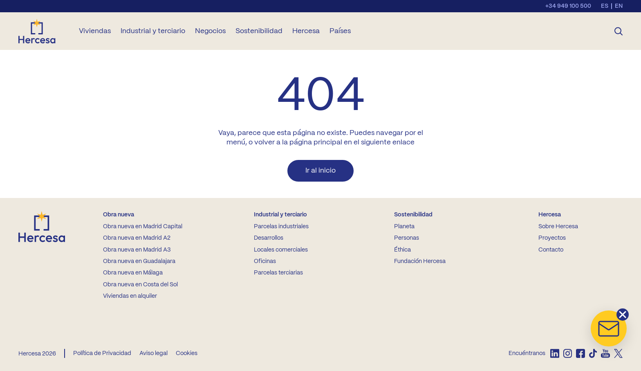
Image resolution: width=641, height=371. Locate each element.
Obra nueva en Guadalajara (139, 261)
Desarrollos (268, 238)
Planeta (404, 226)
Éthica (402, 250)
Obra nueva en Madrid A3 (136, 250)
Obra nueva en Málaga (133, 273)
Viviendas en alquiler (130, 296)
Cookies (186, 353)
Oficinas (265, 261)
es (604, 6)
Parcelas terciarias (278, 273)
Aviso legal (153, 353)
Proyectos (552, 238)
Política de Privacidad (102, 353)
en (619, 6)
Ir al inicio (320, 170)
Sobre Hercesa (558, 226)
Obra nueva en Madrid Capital (142, 226)
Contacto (550, 250)
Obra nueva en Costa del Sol (140, 285)
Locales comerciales (281, 250)
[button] (609, 328)
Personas (406, 238)
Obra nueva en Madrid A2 (136, 238)
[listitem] (554, 353)
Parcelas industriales (281, 226)
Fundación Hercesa (420, 261)
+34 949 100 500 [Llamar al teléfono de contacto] (568, 6)
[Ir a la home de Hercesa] (43, 31)
